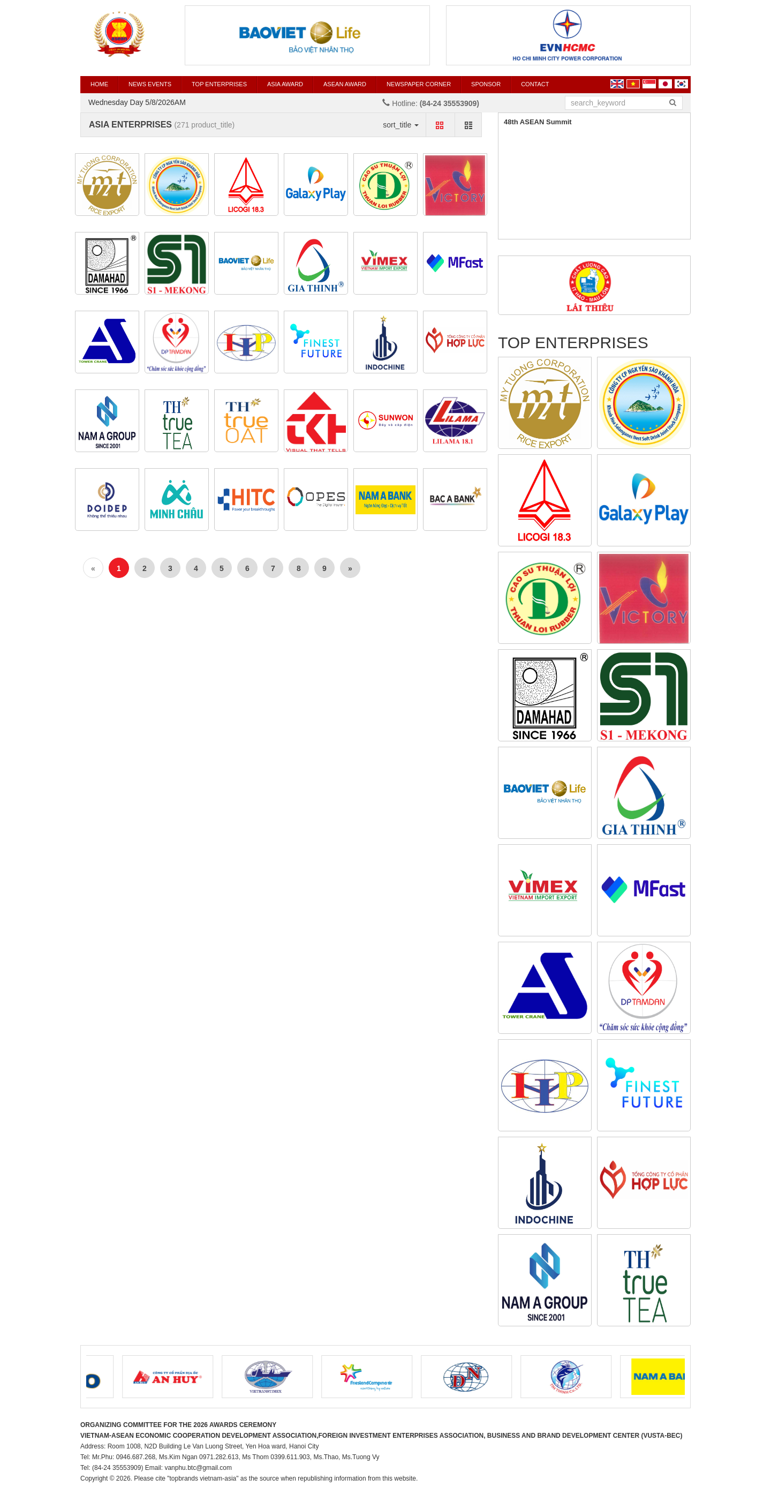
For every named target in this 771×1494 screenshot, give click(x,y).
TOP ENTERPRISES (219, 84)
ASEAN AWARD (344, 84)
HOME (99, 84)
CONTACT (535, 84)
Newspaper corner (419, 84)
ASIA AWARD (285, 84)
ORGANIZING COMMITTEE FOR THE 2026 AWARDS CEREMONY (178, 1425)
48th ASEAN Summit (538, 122)
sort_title (401, 125)
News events (149, 84)
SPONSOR (486, 84)
